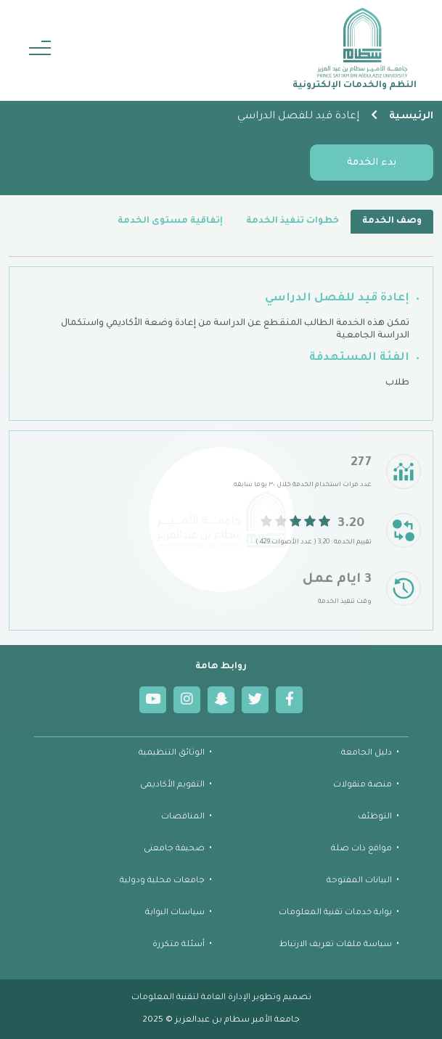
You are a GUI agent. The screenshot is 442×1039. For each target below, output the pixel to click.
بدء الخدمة (371, 162)
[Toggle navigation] (40, 50)
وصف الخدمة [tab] (392, 221)
